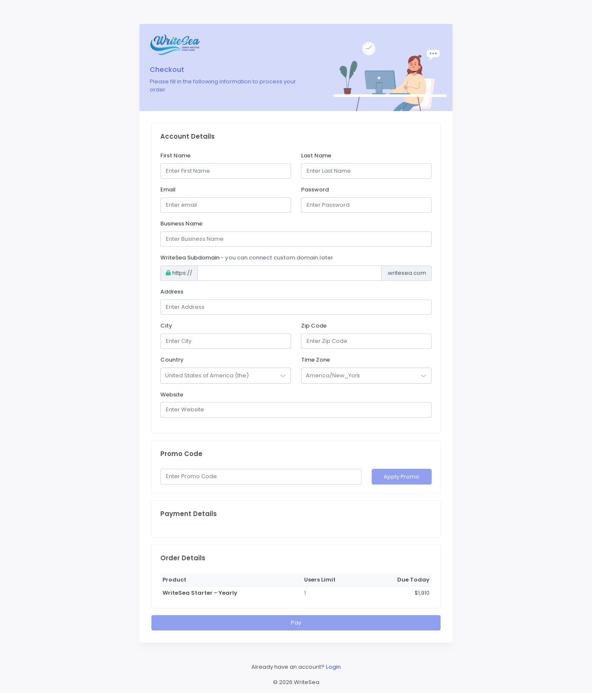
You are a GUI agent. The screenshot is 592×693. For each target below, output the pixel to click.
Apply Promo (401, 477)
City (166, 326)
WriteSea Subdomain (246, 258)
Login (333, 667)
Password (315, 189)
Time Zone (315, 360)
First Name (175, 155)
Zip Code (314, 326)
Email (168, 189)
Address (171, 292)
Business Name (181, 224)
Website (171, 395)
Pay (296, 623)
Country (172, 360)
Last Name (316, 155)
